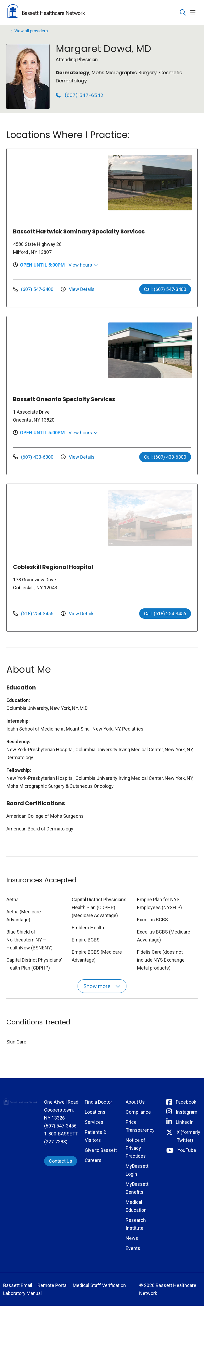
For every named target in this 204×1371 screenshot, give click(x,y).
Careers (93, 1160)
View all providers (31, 30)
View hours (83, 265)
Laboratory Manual (22, 1293)
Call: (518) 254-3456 (165, 613)
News (132, 1238)
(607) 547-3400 (33, 289)
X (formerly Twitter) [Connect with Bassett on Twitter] (188, 1136)
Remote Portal (52, 1285)
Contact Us (60, 1161)
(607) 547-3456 (60, 1126)
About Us (135, 1102)
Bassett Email (17, 1285)
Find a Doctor (98, 1102)
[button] (194, 13)
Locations (95, 1112)
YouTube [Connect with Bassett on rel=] (186, 1150)
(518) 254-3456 (33, 613)
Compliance (138, 1112)
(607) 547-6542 (79, 95)
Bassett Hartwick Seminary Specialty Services (79, 231)
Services (94, 1122)
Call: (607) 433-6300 (165, 457)
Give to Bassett (101, 1150)
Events (133, 1248)
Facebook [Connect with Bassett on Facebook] (186, 1102)
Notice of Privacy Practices (136, 1148)
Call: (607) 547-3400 (165, 289)
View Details (78, 289)
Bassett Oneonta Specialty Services (64, 399)
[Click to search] (183, 13)
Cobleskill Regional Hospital (53, 567)
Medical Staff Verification (99, 1285)
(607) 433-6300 (33, 457)
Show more (102, 986)
